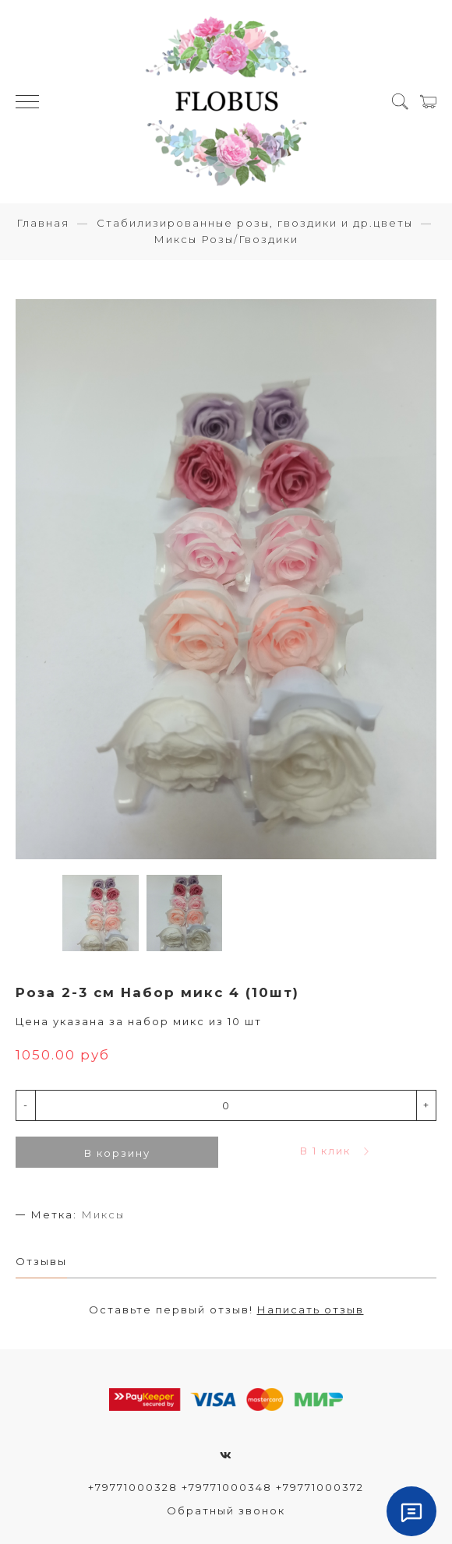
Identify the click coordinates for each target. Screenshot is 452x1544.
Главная (42, 223)
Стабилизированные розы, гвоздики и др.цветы (255, 223)
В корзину (117, 1153)
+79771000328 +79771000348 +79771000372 (226, 1487)
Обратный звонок (226, 1510)
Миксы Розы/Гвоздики (226, 239)
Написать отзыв (310, 1309)
